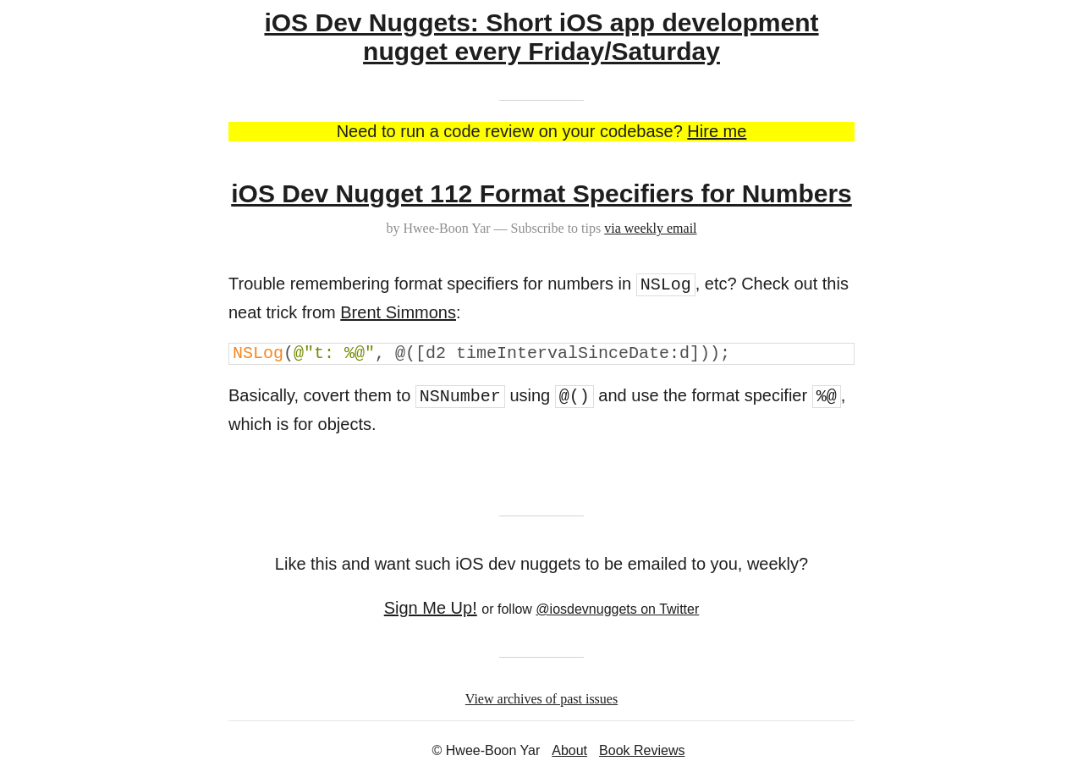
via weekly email (650, 228)
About (569, 750)
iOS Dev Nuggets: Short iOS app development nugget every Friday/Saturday (541, 36)
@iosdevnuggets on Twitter (617, 609)
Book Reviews (641, 750)
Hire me (716, 131)
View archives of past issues (541, 699)
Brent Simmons (398, 312)
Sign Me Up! (430, 607)
